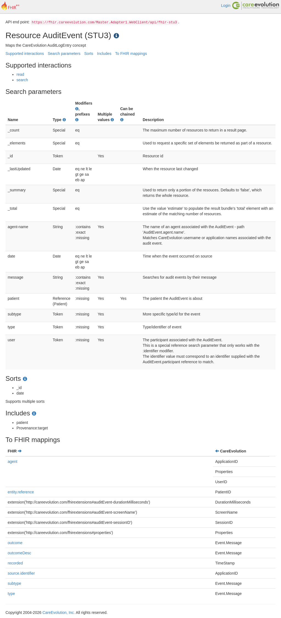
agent (12, 461)
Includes (104, 53)
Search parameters (64, 53)
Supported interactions (24, 53)
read (20, 74)
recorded (15, 563)
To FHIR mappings (131, 53)
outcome (15, 543)
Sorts (88, 53)
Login (225, 5)
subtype (14, 583)
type (11, 593)
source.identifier (21, 573)
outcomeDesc (19, 553)
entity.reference (21, 492)
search (22, 80)
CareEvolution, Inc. (59, 612)
